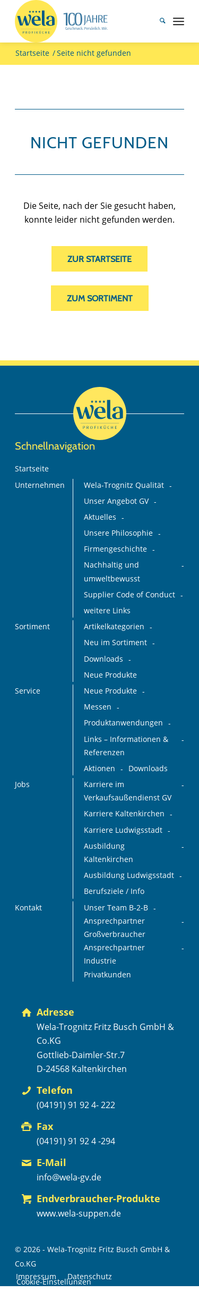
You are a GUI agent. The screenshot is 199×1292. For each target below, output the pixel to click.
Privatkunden (107, 974)
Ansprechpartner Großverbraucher (114, 927)
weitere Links (107, 610)
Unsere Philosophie (118, 533)
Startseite (32, 469)
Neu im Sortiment (115, 642)
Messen (97, 707)
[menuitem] (157, 21)
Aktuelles (100, 517)
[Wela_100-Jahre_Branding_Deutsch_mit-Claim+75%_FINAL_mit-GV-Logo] (82, 21)
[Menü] (178, 21)
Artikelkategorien (114, 626)
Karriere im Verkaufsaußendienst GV (127, 791)
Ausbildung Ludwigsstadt (129, 875)
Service (27, 691)
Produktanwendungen (123, 723)
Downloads (103, 659)
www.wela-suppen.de (79, 1213)
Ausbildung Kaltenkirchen (108, 852)
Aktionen (99, 768)
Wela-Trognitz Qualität (124, 485)
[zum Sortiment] (100, 298)
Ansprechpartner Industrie (114, 954)
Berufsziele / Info (114, 891)
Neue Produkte (110, 675)
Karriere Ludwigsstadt (123, 830)
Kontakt (28, 908)
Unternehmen (40, 485)
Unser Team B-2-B (116, 908)
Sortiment (32, 626)
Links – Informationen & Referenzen (126, 745)
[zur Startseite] (99, 259)
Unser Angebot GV (116, 501)
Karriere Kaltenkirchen (124, 813)
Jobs (22, 784)
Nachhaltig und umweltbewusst (112, 571)
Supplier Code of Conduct (129, 594)
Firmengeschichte (115, 549)
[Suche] (157, 21)
